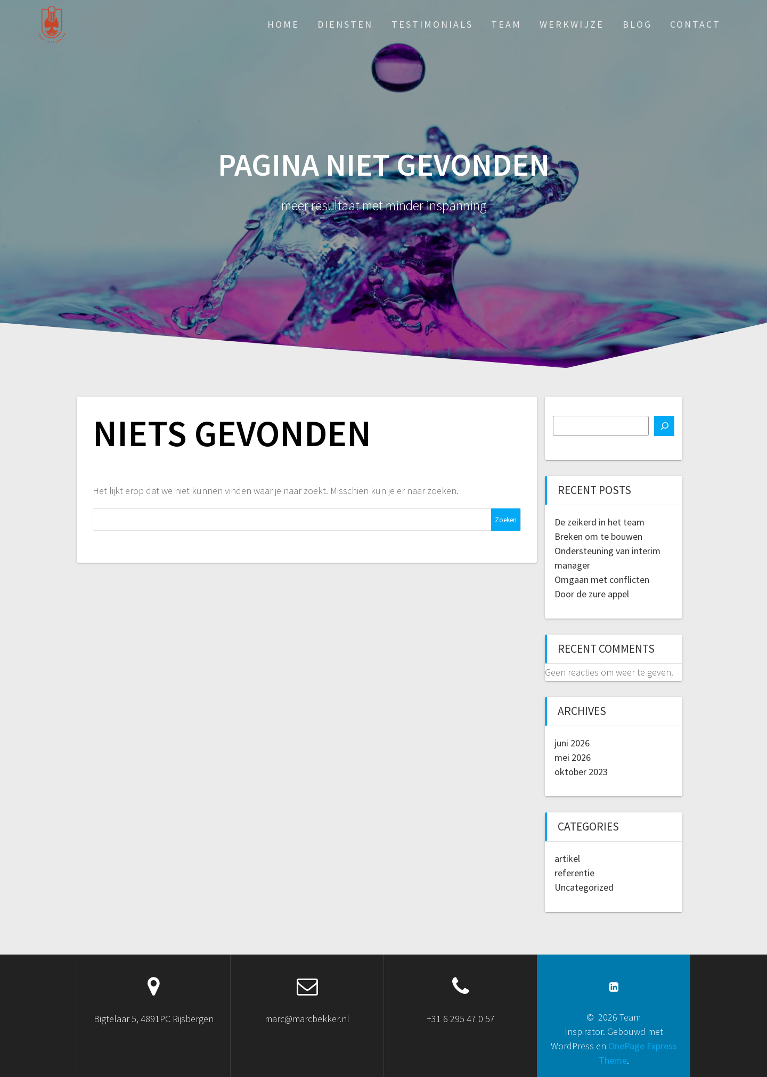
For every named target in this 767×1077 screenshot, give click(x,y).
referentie (574, 873)
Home (283, 24)
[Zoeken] (664, 426)
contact (695, 24)
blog (637, 24)
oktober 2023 (581, 772)
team (506, 24)
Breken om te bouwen (598, 536)
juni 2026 (572, 743)
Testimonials (432, 24)
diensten (345, 24)
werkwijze (572, 24)
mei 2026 (572, 757)
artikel (567, 858)
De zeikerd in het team (599, 522)
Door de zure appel (591, 594)
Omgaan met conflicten (601, 579)
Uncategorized (584, 887)
